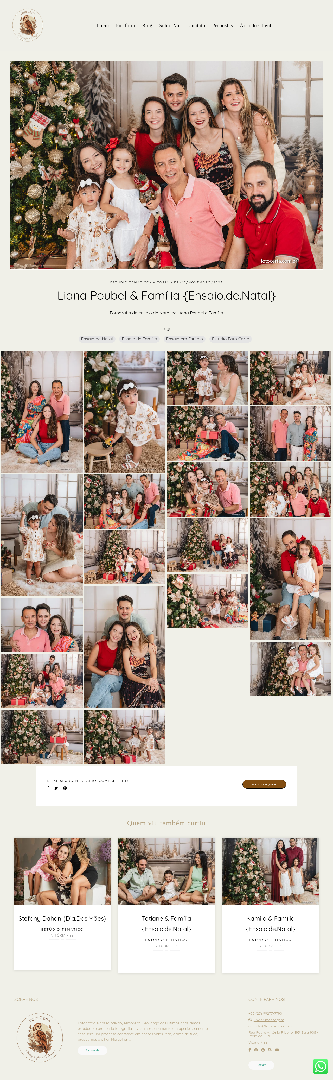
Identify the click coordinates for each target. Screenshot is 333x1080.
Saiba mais (92, 1050)
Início (103, 25)
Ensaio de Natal (97, 339)
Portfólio (125, 25)
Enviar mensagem (269, 1020)
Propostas (222, 25)
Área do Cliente (257, 25)
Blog (147, 25)
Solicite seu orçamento (264, 784)
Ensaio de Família (139, 339)
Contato (196, 25)
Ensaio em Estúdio (184, 339)
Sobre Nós (170, 25)
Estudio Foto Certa (230, 339)
